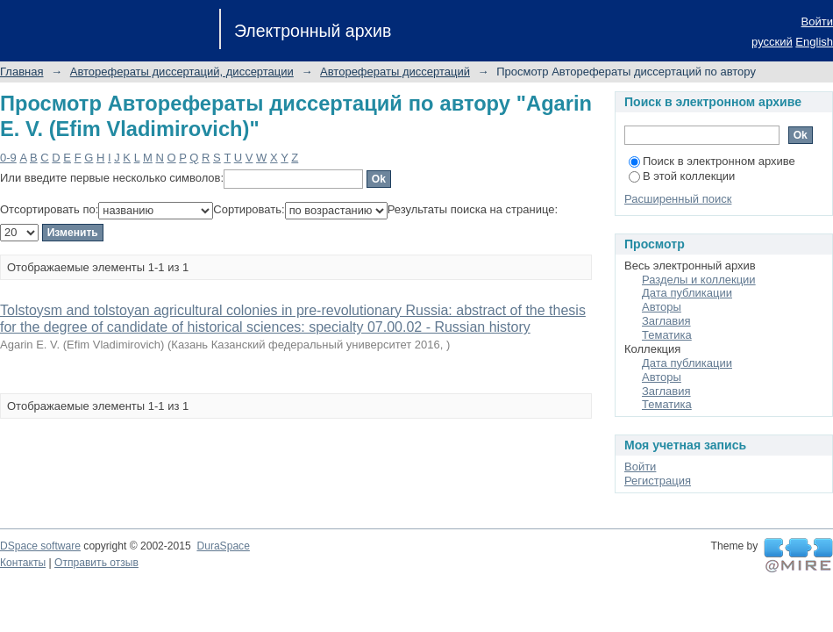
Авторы (661, 306)
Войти (817, 21)
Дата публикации (687, 292)
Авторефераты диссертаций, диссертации (182, 71)
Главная (21, 71)
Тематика (667, 334)
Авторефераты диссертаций (395, 71)
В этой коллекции (682, 176)
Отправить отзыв (96, 563)
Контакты (23, 563)
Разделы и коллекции (699, 279)
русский (772, 41)
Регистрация (657, 480)
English (814, 41)
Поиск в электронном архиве (712, 161)
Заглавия (666, 320)
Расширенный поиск (677, 198)
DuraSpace (222, 546)
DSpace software (40, 546)
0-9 (8, 157)
